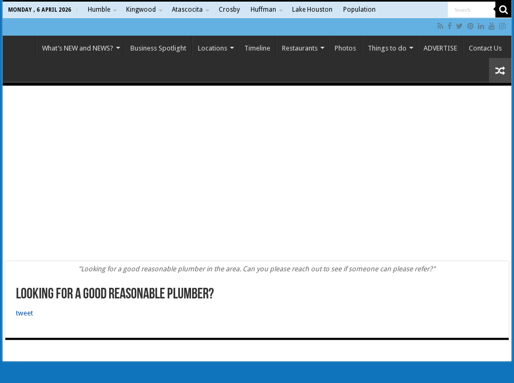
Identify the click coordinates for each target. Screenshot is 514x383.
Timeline (257, 48)
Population (359, 9)
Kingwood (141, 9)
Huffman (263, 9)
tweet (24, 313)
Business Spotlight (158, 48)
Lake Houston (312, 9)
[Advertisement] (257, 173)
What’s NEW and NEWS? (77, 48)
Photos (345, 48)
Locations (212, 48)
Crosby (229, 9)
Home (22, 47)
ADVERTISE (440, 48)
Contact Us (485, 48)
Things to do (387, 48)
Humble (99, 9)
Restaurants (300, 48)
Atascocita (187, 9)
